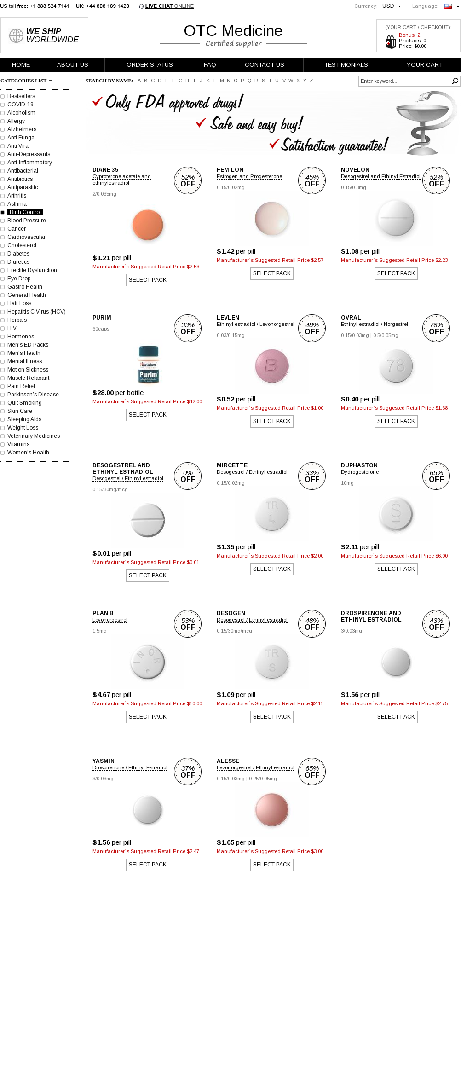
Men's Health (23, 353)
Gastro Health (24, 287)
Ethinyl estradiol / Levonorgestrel (255, 324)
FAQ (210, 64)
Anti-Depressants (28, 154)
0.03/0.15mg (231, 335)
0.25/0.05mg (263, 778)
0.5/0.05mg (385, 335)
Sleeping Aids (24, 419)
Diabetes (18, 253)
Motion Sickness (27, 369)
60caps (100, 328)
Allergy (16, 121)
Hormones (20, 336)
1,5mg (99, 630)
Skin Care (19, 411)
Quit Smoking (24, 403)
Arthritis (16, 195)
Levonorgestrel (109, 619)
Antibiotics (20, 179)
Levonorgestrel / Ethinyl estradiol (255, 767)
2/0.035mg (104, 194)
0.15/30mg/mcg (110, 489)
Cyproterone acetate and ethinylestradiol (121, 180)
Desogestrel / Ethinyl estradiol (127, 478)
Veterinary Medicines (33, 436)
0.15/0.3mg (353, 187)
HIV (12, 328)
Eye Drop (18, 278)
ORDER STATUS (150, 64)
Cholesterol (21, 245)
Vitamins (18, 444)
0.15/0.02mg (231, 187)
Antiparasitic (22, 187)
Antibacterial (22, 171)
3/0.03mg (351, 630)
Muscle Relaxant (28, 378)
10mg (347, 483)
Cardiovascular (26, 237)
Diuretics (18, 262)
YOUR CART (425, 64)
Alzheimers (21, 129)
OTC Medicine (233, 30)
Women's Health (28, 452)
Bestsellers (21, 96)
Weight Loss (22, 427)
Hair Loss (19, 303)
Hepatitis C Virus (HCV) (36, 311)
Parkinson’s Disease (33, 394)
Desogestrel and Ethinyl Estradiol (381, 176)
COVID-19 (20, 104)
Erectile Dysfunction (32, 270)
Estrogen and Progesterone (249, 176)
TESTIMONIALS (346, 64)
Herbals (17, 320)
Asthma (17, 204)
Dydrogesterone (360, 472)
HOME (21, 64)
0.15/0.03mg (355, 335)
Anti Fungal (21, 137)
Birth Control (25, 212)
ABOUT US (72, 64)
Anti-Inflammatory (29, 162)
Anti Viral (18, 146)
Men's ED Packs (27, 345)
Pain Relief (21, 386)
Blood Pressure (26, 220)
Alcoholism (21, 113)
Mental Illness (24, 361)
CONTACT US (264, 64)
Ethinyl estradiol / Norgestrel (374, 324)
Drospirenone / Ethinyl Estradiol (129, 767)
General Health (26, 295)
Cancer (16, 229)
